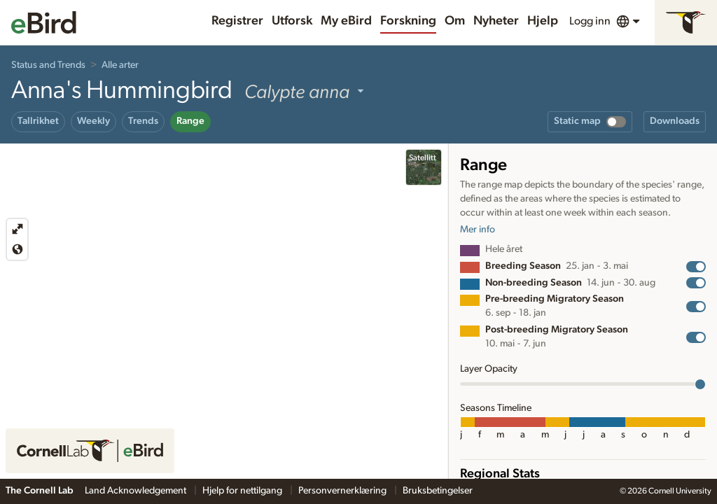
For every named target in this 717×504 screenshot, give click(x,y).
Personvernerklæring (343, 491)
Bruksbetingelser (438, 491)
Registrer (237, 21)
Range (190, 121)
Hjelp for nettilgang (243, 491)
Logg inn (590, 21)
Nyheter (496, 21)
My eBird (346, 21)
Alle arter (120, 65)
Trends (143, 121)
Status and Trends (48, 65)
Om (455, 21)
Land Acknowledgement (136, 491)
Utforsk (292, 21)
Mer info (477, 229)
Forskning (408, 21)
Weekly (93, 121)
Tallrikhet (38, 121)
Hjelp (542, 21)
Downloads (674, 121)
